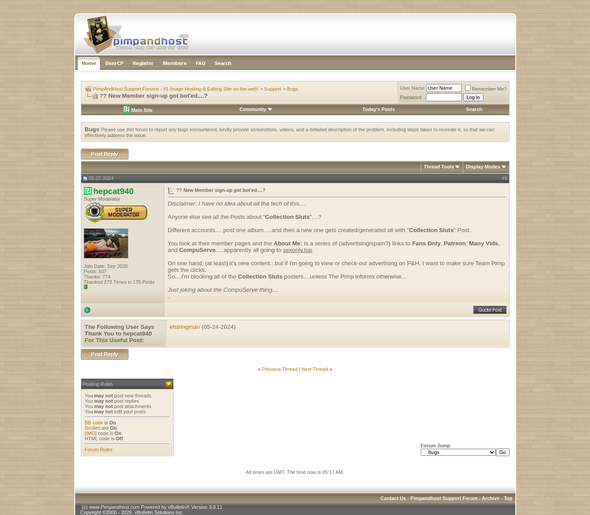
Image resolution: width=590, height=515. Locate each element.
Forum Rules (99, 449)
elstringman (185, 327)
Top (508, 498)
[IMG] (91, 433)
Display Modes (483, 166)
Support (273, 89)
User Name (412, 88)
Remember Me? (486, 89)
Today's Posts (378, 109)
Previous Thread (280, 369)
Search (474, 109)
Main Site (137, 110)
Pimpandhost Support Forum (443, 498)
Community (256, 109)
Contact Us (393, 498)
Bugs (292, 89)
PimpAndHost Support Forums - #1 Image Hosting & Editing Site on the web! (175, 89)
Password (410, 97)
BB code (94, 422)
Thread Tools (439, 166)
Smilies (92, 428)
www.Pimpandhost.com (114, 507)
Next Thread (314, 369)
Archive (490, 498)
